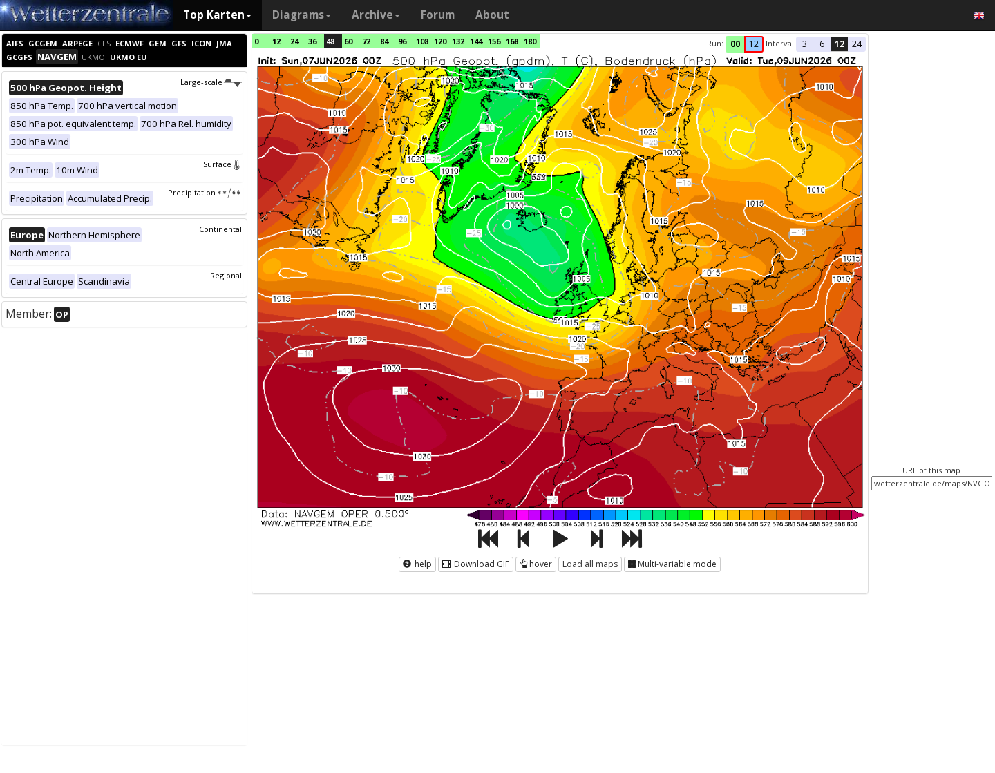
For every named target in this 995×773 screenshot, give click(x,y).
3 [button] (804, 44)
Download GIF (475, 564)
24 (294, 41)
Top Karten (217, 15)
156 (494, 41)
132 (458, 41)
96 (402, 41)
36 (312, 41)
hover (536, 564)
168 (512, 41)
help (417, 564)
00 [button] (735, 44)
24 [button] (857, 44)
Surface (222, 164)
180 (530, 41)
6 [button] (821, 44)
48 (330, 41)
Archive (376, 15)
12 (276, 41)
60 (348, 41)
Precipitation (205, 192)
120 (440, 41)
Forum (438, 15)
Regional (226, 275)
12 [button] (754, 44)
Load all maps (590, 564)
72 (366, 41)
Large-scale (211, 82)
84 (384, 41)
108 (422, 41)
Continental (220, 229)
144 (476, 41)
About (492, 15)
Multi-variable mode (672, 564)
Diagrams (301, 15)
